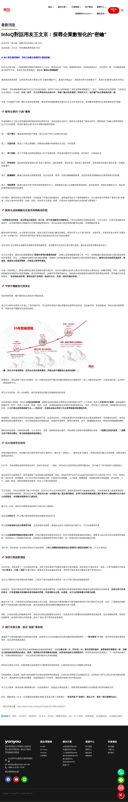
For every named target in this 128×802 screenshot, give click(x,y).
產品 (50, 7)
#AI (70, 716)
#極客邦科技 (61, 716)
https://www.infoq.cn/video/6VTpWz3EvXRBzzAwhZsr (41, 706)
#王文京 (42, 716)
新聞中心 (100, 7)
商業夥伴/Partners (83, 14)
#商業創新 (89, 716)
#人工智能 (78, 716)
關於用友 (100, 14)
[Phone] (121, 772)
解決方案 (62, 7)
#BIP (14, 716)
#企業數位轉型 (115, 716)
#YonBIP (22, 716)
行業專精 (75, 7)
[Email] (121, 787)
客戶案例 (89, 7)
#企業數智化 (101, 716)
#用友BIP (32, 716)
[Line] (121, 780)
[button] (122, 10)
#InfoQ (51, 716)
